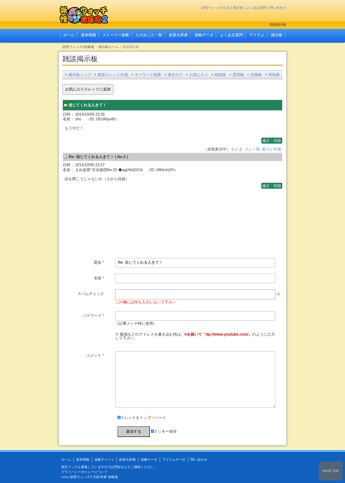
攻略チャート (104, 459)
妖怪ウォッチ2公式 (215, 7)
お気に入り (198, 75)
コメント (93, 355)
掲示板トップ (79, 75)
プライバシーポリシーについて (84, 472)
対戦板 (274, 75)
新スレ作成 (271, 149)
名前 (97, 278)
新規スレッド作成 (113, 75)
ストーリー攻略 (115, 35)
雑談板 (220, 75)
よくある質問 (256, 7)
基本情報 (88, 35)
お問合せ (117, 467)
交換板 (256, 75)
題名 (97, 262)
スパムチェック (90, 294)
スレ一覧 (252, 149)
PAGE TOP (330, 471)
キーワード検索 (148, 75)
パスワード (91, 316)
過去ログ (175, 75)
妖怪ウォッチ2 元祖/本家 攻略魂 (94, 477)
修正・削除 (271, 141)
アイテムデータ (174, 459)
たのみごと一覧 (149, 35)
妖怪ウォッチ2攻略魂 (78, 47)
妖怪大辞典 (178, 35)
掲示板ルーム (108, 47)
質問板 (238, 75)
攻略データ (203, 35)
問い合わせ (278, 7)
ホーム (68, 35)
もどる (236, 149)
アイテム (256, 35)
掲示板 (238, 7)
